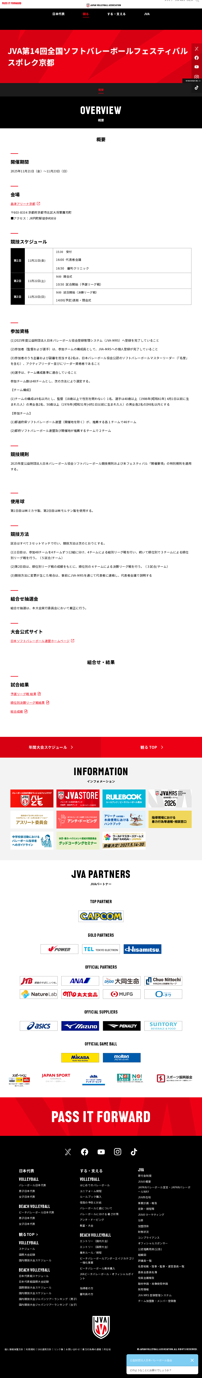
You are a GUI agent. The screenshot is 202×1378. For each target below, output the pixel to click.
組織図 (142, 1255)
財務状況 (143, 1232)
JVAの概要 (144, 1181)
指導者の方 (86, 1288)
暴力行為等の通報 (91, 1349)
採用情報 (143, 1289)
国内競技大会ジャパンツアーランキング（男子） (49, 1299)
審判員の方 (86, 1294)
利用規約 (30, 1349)
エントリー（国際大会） (95, 1247)
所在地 (107, 1349)
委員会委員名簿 (147, 1272)
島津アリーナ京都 (23, 203)
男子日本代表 (27, 1191)
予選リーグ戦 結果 (23, 694)
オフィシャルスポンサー (153, 1243)
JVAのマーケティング (151, 1214)
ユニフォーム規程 (91, 1191)
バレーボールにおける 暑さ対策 (99, 1214)
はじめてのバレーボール (95, 1185)
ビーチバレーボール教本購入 (97, 1268)
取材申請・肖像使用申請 (153, 1284)
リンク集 (58, 1349)
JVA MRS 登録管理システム (155, 1295)
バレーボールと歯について (96, 1208)
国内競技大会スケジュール (35, 1260)
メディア (166, 2)
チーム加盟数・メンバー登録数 (157, 1301)
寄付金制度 (145, 1176)
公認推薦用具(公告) (150, 1249)
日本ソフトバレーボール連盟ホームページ (40, 641)
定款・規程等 (146, 1209)
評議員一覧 (145, 1260)
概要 (101, 90)
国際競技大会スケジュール (35, 1287)
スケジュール (27, 1249)
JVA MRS (177, 2)
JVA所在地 (144, 1197)
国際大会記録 (27, 1254)
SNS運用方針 (44, 1349)
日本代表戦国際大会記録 (34, 1281)
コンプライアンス (149, 1237)
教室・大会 (86, 1225)
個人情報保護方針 (14, 1349)
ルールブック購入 (91, 1197)
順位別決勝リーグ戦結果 (28, 702)
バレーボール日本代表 (32, 1185)
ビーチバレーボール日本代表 (36, 1212)
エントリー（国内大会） (95, 1241)
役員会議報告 (146, 1278)
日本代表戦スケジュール (34, 1276)
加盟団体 (143, 1226)
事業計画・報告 (147, 1203)
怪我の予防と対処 (91, 1202)
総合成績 (17, 711)
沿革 (140, 1220)
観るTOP (27, 1234)
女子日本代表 (27, 1197)
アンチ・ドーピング (92, 1220)
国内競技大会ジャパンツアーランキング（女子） (49, 1304)
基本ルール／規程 (91, 1252)
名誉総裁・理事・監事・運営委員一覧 (161, 1266)
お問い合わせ (73, 1349)
